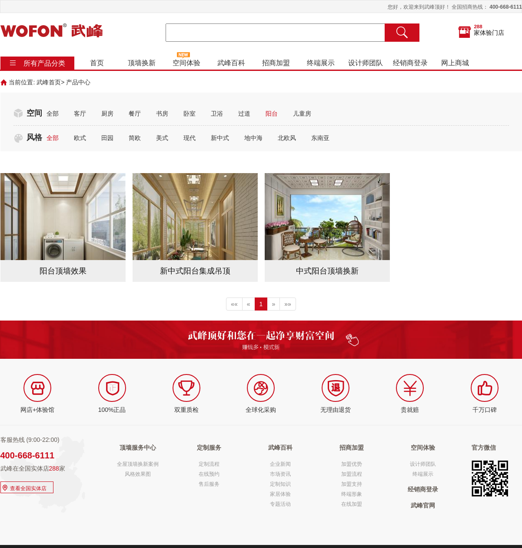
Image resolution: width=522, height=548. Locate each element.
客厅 (80, 113)
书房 (162, 113)
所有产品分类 (44, 63)
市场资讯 (280, 474)
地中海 (253, 137)
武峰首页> (50, 82)
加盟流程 (351, 474)
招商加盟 (275, 63)
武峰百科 (231, 63)
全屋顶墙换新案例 (138, 464)
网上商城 (455, 63)
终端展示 (320, 63)
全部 (53, 113)
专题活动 (280, 504)
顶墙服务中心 (138, 447)
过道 (244, 113)
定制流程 (209, 464)
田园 (107, 137)
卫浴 (217, 113)
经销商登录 (409, 63)
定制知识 (280, 484)
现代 (189, 137)
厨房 (107, 113)
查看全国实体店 (24, 487)
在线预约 (209, 474)
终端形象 (351, 494)
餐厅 (135, 113)
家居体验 (280, 494)
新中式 (220, 137)
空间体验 (186, 63)
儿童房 (302, 113)
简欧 (135, 137)
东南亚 (320, 137)
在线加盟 (351, 504)
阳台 (272, 113)
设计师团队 (365, 63)
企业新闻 (280, 464)
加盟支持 (351, 484)
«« (234, 304)
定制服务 (209, 447)
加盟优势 (351, 464)
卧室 (189, 113)
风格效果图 (138, 474)
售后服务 (209, 484)
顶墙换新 (141, 63)
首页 (96, 63)
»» (287, 304)
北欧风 (287, 137)
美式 (162, 137)
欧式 (80, 137)
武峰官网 (423, 505)
